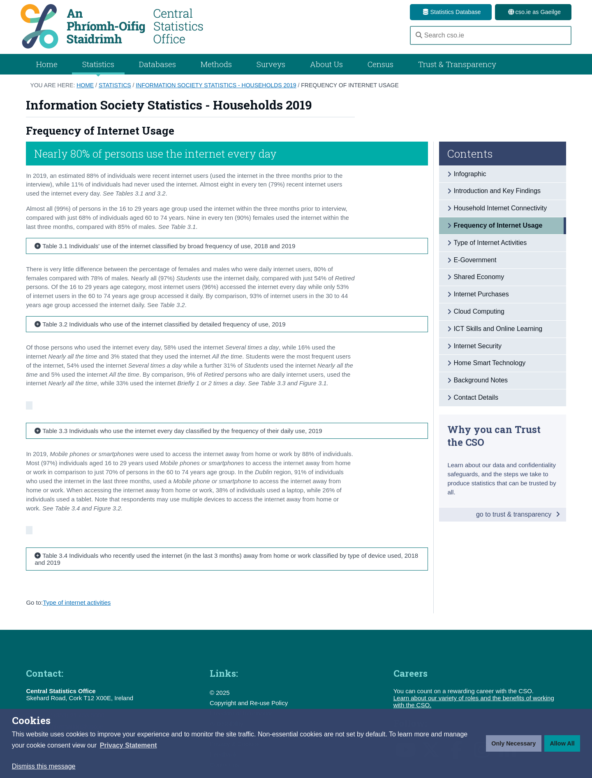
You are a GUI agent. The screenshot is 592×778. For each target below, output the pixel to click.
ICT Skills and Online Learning (497, 328)
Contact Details (475, 397)
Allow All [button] (562, 743)
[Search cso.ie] (490, 35)
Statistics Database (451, 12)
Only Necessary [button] (513, 743)
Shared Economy (478, 276)
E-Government (474, 259)
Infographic (469, 173)
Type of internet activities (77, 602)
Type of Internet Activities (490, 242)
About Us (326, 64)
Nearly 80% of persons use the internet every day (155, 153)
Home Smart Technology (489, 362)
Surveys (271, 64)
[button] (128, 745)
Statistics (115, 85)
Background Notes (480, 380)
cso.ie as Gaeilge (533, 12)
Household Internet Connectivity (500, 208)
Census (380, 64)
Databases (157, 64)
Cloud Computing (478, 311)
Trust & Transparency (457, 64)
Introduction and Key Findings (497, 190)
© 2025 (220, 692)
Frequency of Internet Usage (350, 85)
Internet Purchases (481, 294)
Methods (216, 64)
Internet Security (477, 345)
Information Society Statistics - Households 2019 (216, 85)
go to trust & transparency (518, 514)
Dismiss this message (44, 766)
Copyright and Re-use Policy (249, 702)
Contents (470, 153)
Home (47, 64)
